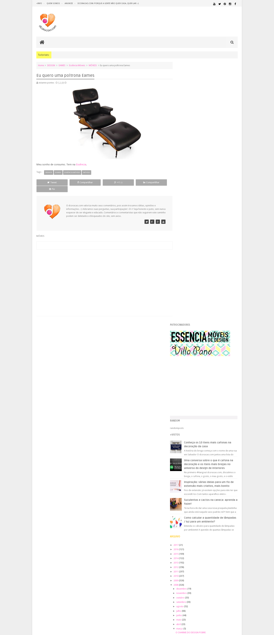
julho (186, 357)
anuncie (68, 3)
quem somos (53, 3)
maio (186, 366)
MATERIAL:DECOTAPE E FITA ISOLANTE (217, 507)
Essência (81, 164)
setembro (188, 348)
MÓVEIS (93, 65)
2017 (183, 291)
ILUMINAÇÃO (211, 501)
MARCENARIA (230, 501)
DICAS (212, 488)
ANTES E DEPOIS (206, 477)
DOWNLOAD (229, 488)
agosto (187, 352)
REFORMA (233, 524)
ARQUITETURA (224, 477)
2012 (183, 313)
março (186, 375)
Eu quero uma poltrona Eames (198, 387)
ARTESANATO (184, 482)
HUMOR (181, 501)
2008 (183, 331)
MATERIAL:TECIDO (207, 513)
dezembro (188, 335)
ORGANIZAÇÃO (228, 513)
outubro (187, 344)
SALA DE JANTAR (213, 527)
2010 (183, 322)
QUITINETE (205, 524)
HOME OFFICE (208, 497)
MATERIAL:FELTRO (186, 510)
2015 (183, 300)
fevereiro (188, 402)
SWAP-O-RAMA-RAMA (194, 392)
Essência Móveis (77, 65)
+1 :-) (103, 182)
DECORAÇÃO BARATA (190, 485)
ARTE (234, 477)
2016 (183, 295)
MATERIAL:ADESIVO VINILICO (193, 504)
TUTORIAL (231, 527)
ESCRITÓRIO (208, 493)
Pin (156, 182)
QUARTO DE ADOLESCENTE (213, 521)
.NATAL (181, 477)
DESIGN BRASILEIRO (226, 485)
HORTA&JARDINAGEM (226, 497)
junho (186, 361)
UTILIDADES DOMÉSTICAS (187, 530)
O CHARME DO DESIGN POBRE (198, 378)
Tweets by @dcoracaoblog (190, 558)
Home (41, 65)
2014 (183, 304)
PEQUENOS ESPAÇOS (198, 517)
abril (186, 370)
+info (39, 3)
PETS (212, 517)
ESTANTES (222, 493)
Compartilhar (76, 182)
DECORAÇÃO (227, 481)
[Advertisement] (102, 271)
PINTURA (221, 517)
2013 (183, 309)
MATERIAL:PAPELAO (186, 514)
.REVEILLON (192, 478)
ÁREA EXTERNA (221, 530)
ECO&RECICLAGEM (188, 493)
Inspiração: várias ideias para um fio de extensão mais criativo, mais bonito (214, 228)
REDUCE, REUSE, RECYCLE (195, 396)
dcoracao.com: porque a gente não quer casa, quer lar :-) (107, 3)
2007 (183, 407)
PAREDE (181, 517)
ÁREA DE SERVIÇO (206, 530)
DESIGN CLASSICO (189, 489)
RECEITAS (219, 524)
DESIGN (51, 65)
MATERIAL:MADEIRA (206, 510)
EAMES (62, 65)
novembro (188, 339)
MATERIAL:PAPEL (227, 510)
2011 (183, 318)
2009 (183, 326)
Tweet (49, 182)
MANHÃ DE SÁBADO (193, 383)
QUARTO (194, 520)
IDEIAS (194, 501)
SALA (199, 527)
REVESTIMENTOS (185, 527)
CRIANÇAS (204, 481)
